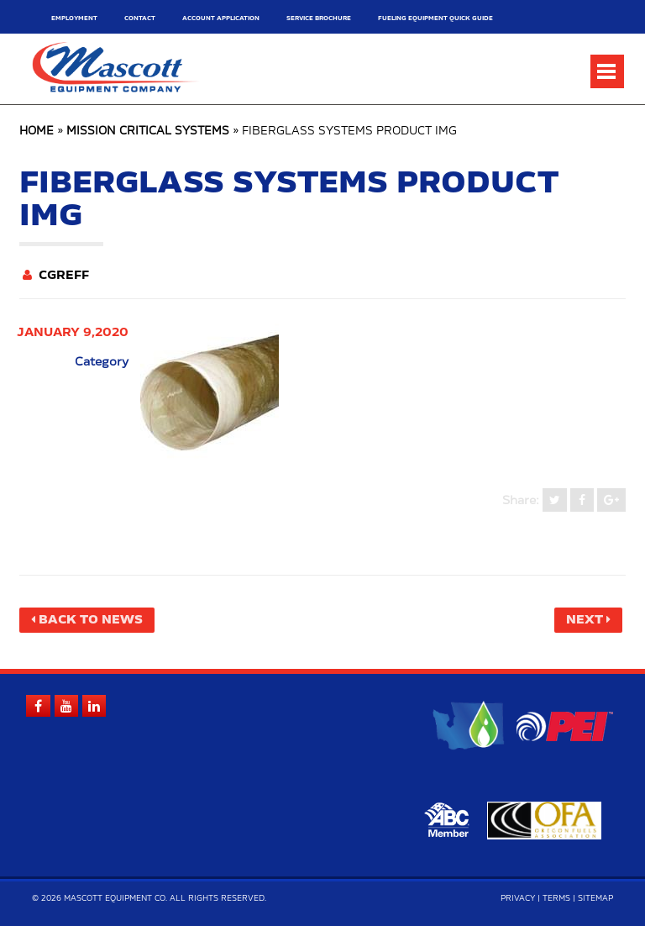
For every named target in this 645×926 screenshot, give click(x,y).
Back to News (91, 620)
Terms (556, 898)
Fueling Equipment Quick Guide (435, 18)
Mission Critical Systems (147, 131)
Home (36, 131)
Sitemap (595, 898)
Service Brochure (318, 18)
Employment (74, 18)
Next (584, 620)
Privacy (518, 898)
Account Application (221, 18)
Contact (139, 18)
